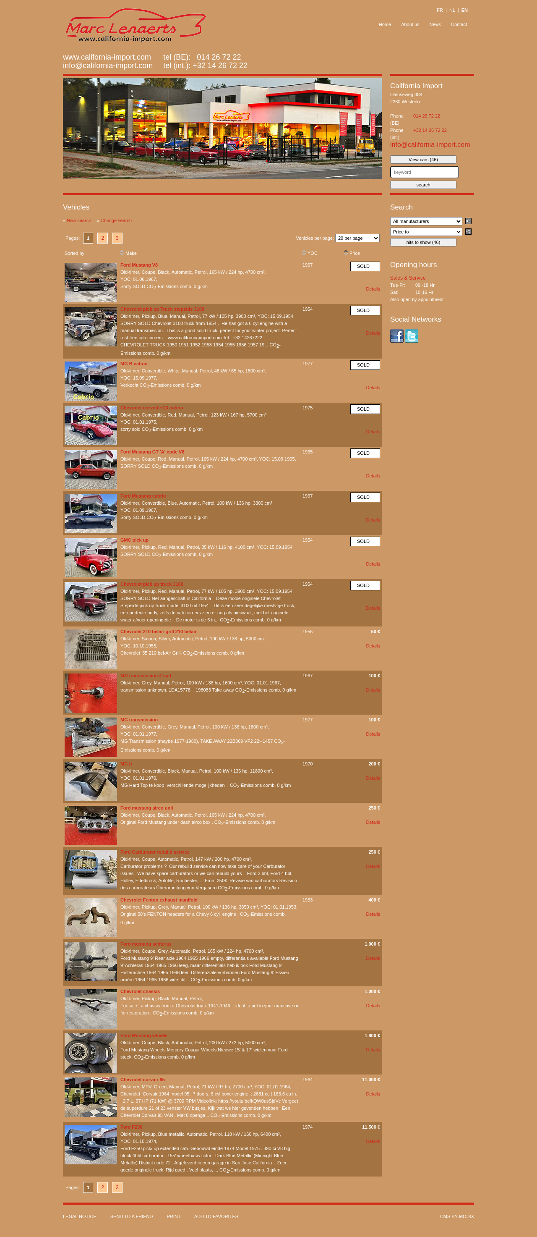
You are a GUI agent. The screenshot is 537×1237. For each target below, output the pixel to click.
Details (373, 288)
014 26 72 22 (426, 115)
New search (79, 220)
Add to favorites (216, 1216)
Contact (459, 24)
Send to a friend (131, 1216)
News (435, 24)
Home (385, 24)
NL (452, 10)
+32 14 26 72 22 (220, 65)
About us (410, 24)
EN (464, 10)
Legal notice (79, 1216)
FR (440, 10)
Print (173, 1216)
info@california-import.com (108, 65)
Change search (116, 220)
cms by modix (457, 1216)
